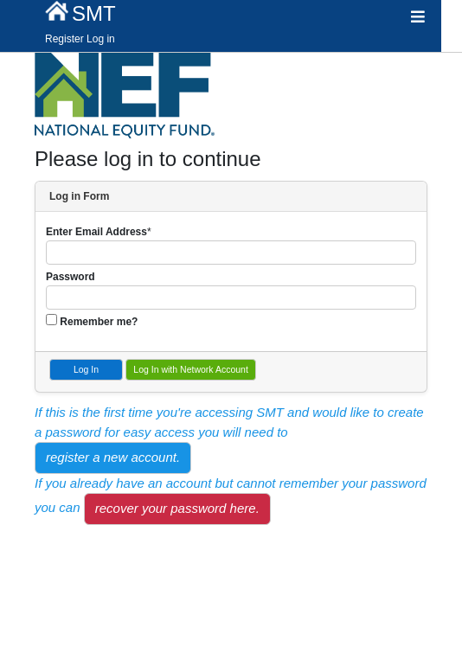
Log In (86, 369)
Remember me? (99, 322)
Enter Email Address (96, 232)
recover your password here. (177, 508)
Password (70, 277)
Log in (101, 39)
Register (64, 39)
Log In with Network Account (190, 369)
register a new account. (113, 457)
